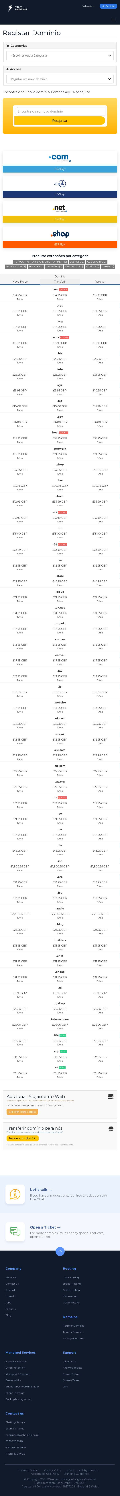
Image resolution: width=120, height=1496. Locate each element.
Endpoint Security (16, 1361)
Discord (10, 1290)
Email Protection (15, 1367)
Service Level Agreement (82, 1470)
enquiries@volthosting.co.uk (22, 1434)
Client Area (69, 1361)
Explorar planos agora (22, 1111)
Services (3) (36, 266)
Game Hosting (71, 1290)
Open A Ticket (71, 1380)
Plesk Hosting (71, 1277)
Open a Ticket (43, 1227)
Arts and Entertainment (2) (49, 261)
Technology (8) (16, 266)
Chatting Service (15, 1422)
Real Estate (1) (74, 266)
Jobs (8, 1302)
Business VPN (13, 1380)
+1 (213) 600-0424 (15, 1453)
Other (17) (108, 266)
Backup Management (18, 1399)
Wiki (65, 1386)
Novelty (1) (92, 266)
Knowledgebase (72, 1367)
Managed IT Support (17, 1374)
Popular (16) (21, 261)
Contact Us (12, 1283)
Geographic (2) (96, 261)
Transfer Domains (73, 1332)
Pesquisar (59, 120)
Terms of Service (28, 1470)
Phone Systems (14, 1392)
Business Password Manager (22, 1386)
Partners (10, 1308)
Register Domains (73, 1325)
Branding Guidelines (76, 1473)
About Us (10, 1277)
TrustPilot (10, 1296)
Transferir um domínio (22, 1138)
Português (88, 6)
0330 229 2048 (14, 1441)
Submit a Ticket (14, 1428)
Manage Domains (73, 1338)
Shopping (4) (54, 266)
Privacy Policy (52, 1470)
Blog (8, 1315)
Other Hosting (71, 1302)
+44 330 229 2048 (15, 1447)
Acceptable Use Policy (45, 1473)
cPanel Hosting (72, 1283)
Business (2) (77, 261)
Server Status (71, 1374)
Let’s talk (38, 1190)
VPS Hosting (70, 1296)
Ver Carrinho (108, 6)
